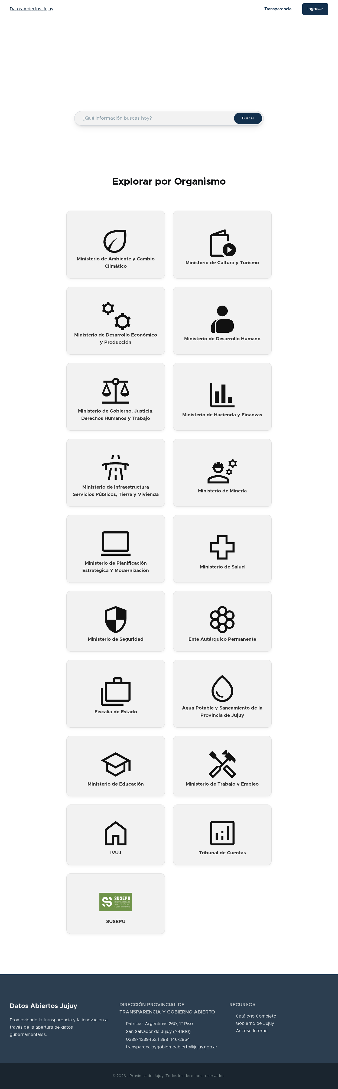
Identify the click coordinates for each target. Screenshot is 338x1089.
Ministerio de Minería (222, 491)
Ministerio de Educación (115, 784)
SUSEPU (115, 921)
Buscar (248, 118)
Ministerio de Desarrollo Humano (222, 338)
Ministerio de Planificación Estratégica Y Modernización (115, 567)
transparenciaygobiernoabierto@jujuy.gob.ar (171, 1047)
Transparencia (277, 9)
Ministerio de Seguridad (116, 639)
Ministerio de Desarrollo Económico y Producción (115, 339)
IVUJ (115, 853)
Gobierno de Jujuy (255, 1023)
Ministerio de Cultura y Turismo (222, 262)
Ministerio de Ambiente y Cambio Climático (116, 263)
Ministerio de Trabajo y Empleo (222, 784)
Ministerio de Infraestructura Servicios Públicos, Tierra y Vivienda (116, 491)
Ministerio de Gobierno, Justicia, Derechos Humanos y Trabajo (116, 415)
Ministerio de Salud (222, 567)
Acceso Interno (252, 1031)
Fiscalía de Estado (116, 711)
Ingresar (315, 9)
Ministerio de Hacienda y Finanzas (222, 415)
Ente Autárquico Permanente (222, 639)
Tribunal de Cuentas (222, 853)
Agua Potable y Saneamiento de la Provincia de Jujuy (222, 712)
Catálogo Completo (256, 1016)
